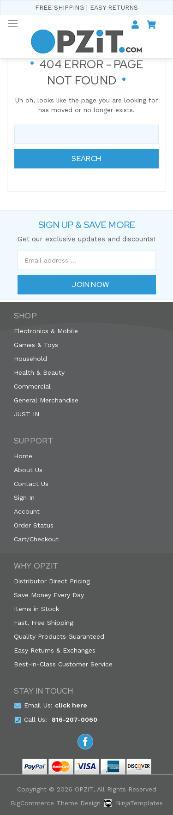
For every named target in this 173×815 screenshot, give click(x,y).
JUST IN (26, 414)
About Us (28, 469)
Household (30, 358)
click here (71, 705)
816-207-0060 (74, 719)
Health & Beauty (39, 372)
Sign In (24, 497)
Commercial (32, 386)
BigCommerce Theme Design (56, 803)
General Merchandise (46, 400)
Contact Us (31, 483)
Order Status (34, 525)
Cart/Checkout (36, 539)
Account (27, 511)
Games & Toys (36, 344)
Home (23, 456)
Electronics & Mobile (46, 331)
